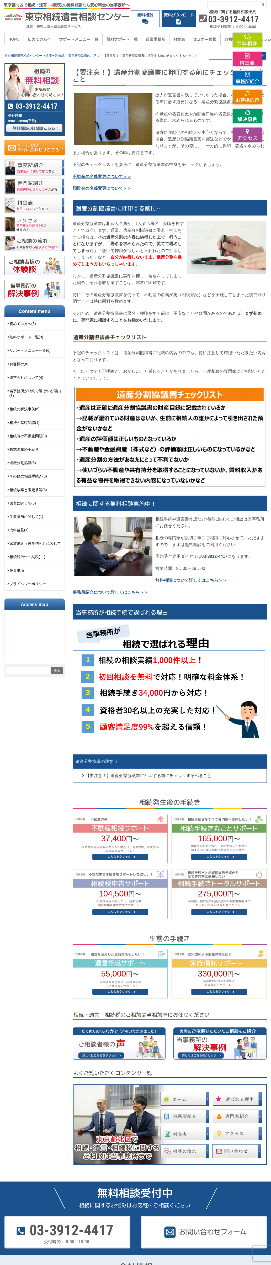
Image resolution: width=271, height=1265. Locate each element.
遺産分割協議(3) (22, 463)
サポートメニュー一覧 (78, 39)
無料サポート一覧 (122, 39)
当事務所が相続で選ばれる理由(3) (35, 393)
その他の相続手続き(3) (28, 476)
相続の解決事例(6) (24, 409)
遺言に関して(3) (22, 503)
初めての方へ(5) (22, 324)
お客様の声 (18, 364)
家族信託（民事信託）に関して (35, 543)
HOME (14, 39)
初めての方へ (39, 39)
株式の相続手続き (24, 449)
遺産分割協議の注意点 (97, 761)
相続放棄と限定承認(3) (28, 490)
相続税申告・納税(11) (27, 557)
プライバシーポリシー (27, 584)
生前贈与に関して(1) (26, 517)
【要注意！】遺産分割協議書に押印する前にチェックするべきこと (148, 775)
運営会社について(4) (26, 377)
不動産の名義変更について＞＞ (102, 176)
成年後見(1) (19, 530)
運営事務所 (155, 39)
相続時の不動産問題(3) (28, 436)
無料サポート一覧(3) (26, 337)
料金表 (179, 39)
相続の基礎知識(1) (24, 423)
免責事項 (16, 570)
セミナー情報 (204, 39)
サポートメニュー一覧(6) (30, 350)
